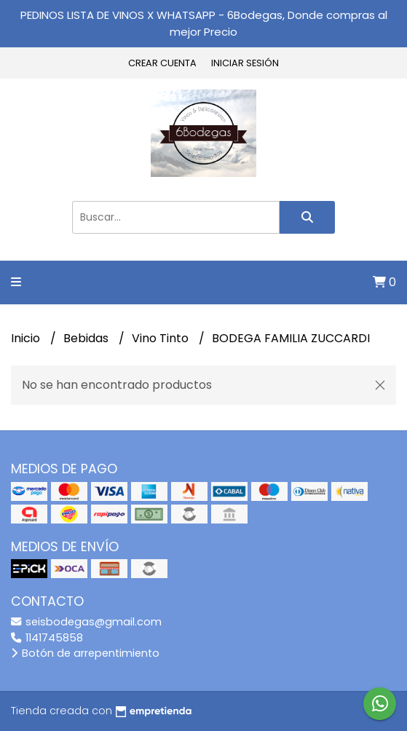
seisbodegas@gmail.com (86, 622)
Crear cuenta (162, 63)
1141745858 (47, 638)
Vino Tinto (161, 338)
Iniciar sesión (245, 63)
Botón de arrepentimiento (85, 653)
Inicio (27, 338)
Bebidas (87, 338)
